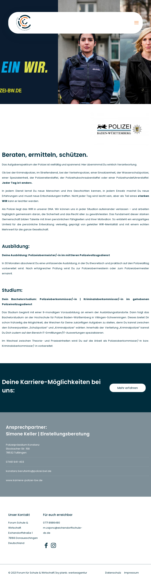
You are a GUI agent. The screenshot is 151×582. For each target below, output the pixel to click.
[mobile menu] (136, 22)
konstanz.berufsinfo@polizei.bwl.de (28, 471)
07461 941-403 (15, 462)
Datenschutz (113, 573)
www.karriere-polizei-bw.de (24, 480)
